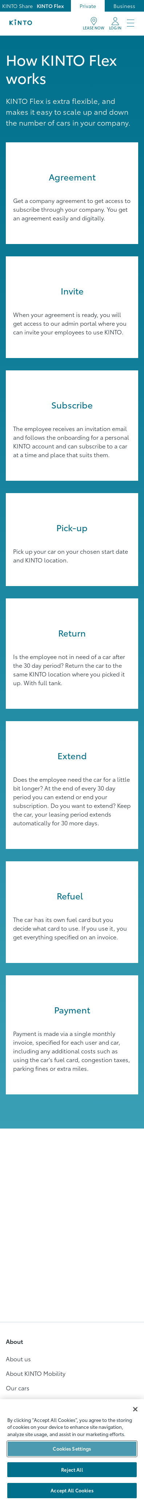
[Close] (135, 1409)
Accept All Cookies (72, 1490)
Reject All (72, 1469)
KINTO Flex (50, 5)
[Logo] (20, 23)
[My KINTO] (115, 23)
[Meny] (130, 24)
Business (124, 5)
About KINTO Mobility (35, 1373)
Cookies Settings (72, 1448)
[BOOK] (93, 23)
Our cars (17, 1387)
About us (18, 1358)
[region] (72, 1451)
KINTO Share (17, 5)
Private (88, 5)
